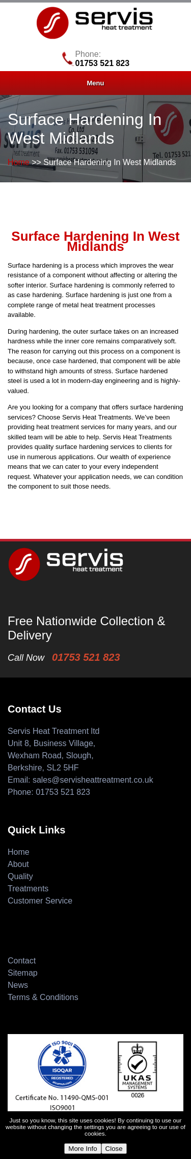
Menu (95, 83)
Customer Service (40, 900)
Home (19, 162)
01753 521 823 (102, 63)
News (18, 985)
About (18, 864)
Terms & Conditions (43, 997)
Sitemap (23, 973)
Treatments (28, 888)
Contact (22, 960)
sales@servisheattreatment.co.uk (93, 780)
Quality (20, 876)
